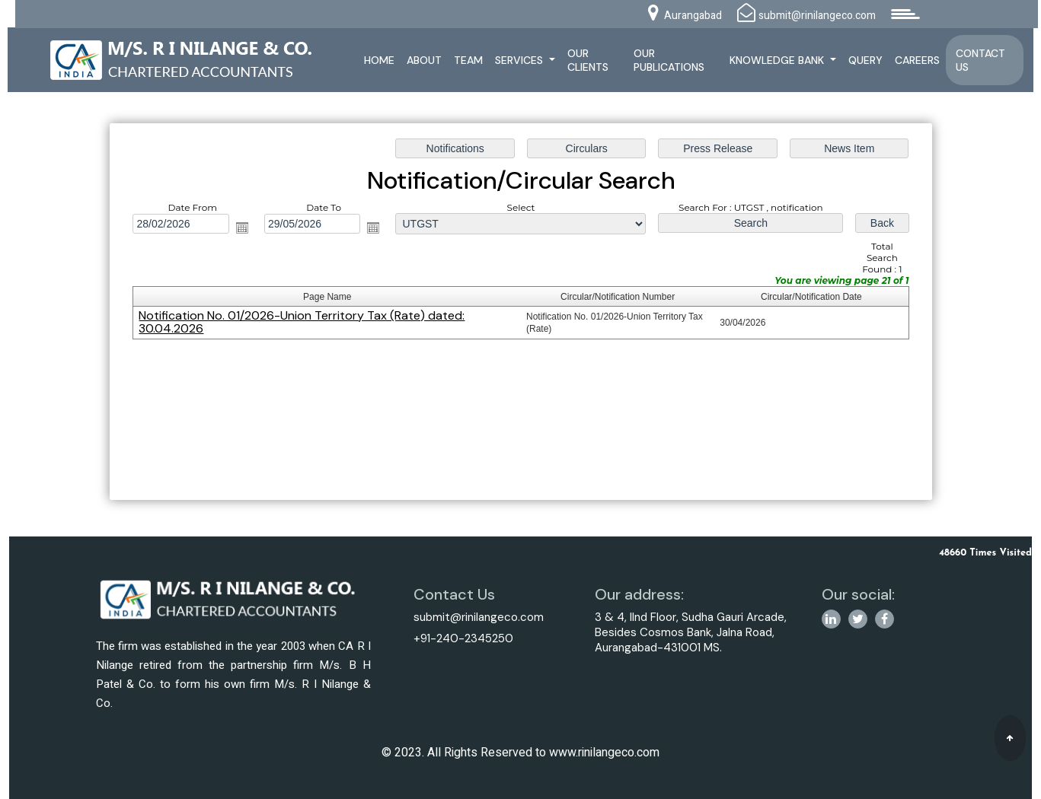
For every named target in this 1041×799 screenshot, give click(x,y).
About (424, 60)
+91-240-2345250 (463, 638)
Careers (917, 60)
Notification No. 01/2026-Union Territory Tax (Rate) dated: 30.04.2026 (302, 321)
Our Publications (669, 60)
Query (865, 60)
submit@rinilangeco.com (479, 617)
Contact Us (980, 60)
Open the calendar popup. (242, 228)
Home (379, 60)
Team (468, 60)
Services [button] (520, 60)
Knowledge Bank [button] (778, 60)
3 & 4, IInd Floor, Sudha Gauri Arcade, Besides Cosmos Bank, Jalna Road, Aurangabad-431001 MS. (691, 632)
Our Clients (587, 60)
